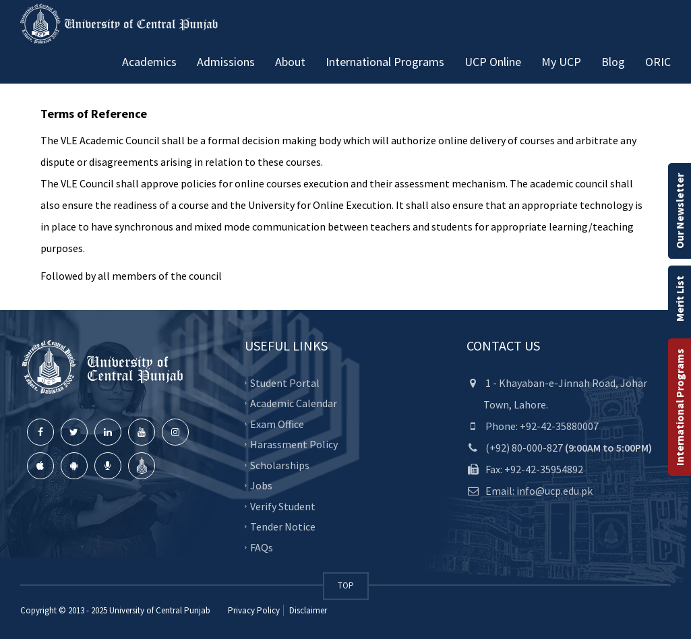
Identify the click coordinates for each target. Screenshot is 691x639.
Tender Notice (283, 526)
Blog (613, 61)
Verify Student (283, 505)
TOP (346, 585)
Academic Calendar (293, 403)
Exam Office (277, 423)
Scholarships (279, 464)
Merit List (679, 299)
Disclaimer (307, 610)
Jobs (261, 485)
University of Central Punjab (159, 610)
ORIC (658, 61)
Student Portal (285, 382)
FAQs (261, 546)
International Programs (679, 407)
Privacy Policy (254, 610)
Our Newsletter (679, 211)
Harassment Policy (294, 444)
